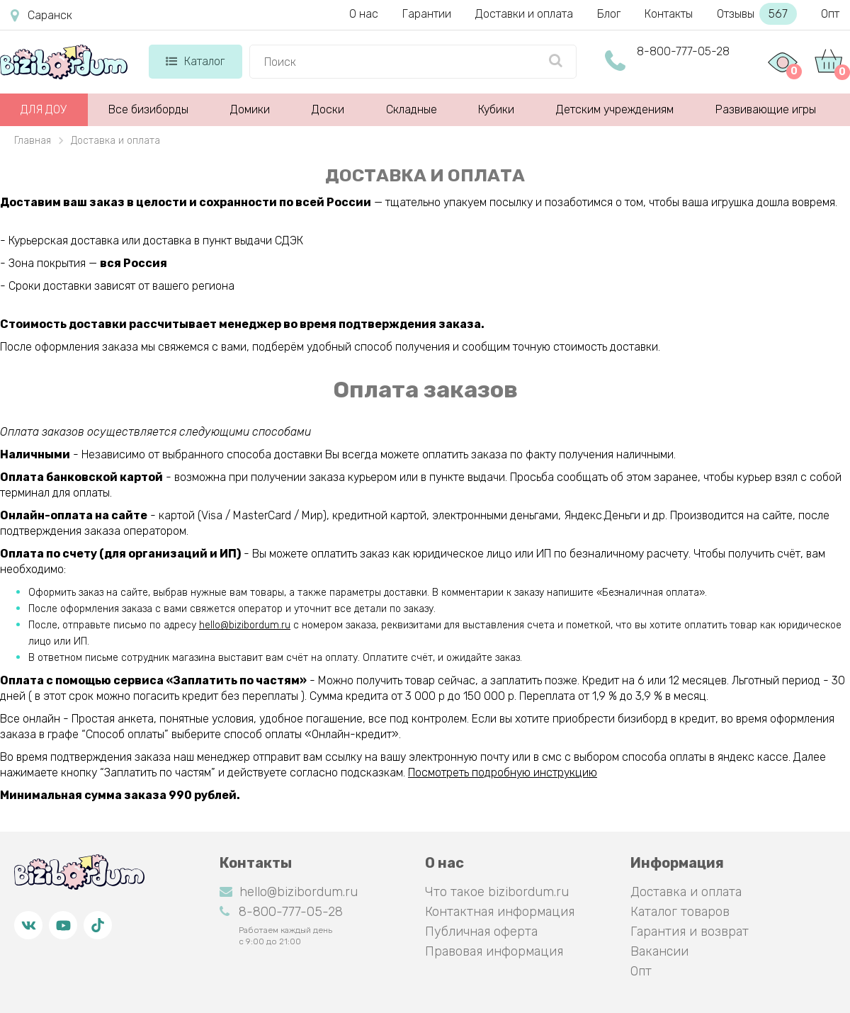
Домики (250, 109)
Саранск (41, 16)
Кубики (496, 109)
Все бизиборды (148, 109)
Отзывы (757, 14)
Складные (411, 109)
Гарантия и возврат (689, 931)
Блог (608, 14)
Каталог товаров (680, 911)
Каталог (195, 61)
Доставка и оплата (686, 891)
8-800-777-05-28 (683, 51)
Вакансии (659, 951)
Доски (328, 109)
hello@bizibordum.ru (244, 625)
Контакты (669, 14)
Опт (830, 14)
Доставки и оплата (524, 14)
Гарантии (426, 14)
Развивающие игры (765, 109)
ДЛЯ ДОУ (44, 109)
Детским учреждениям (615, 109)
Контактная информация (499, 911)
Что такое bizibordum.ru (497, 891)
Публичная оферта (481, 931)
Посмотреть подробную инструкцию (502, 772)
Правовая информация (494, 951)
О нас (363, 14)
